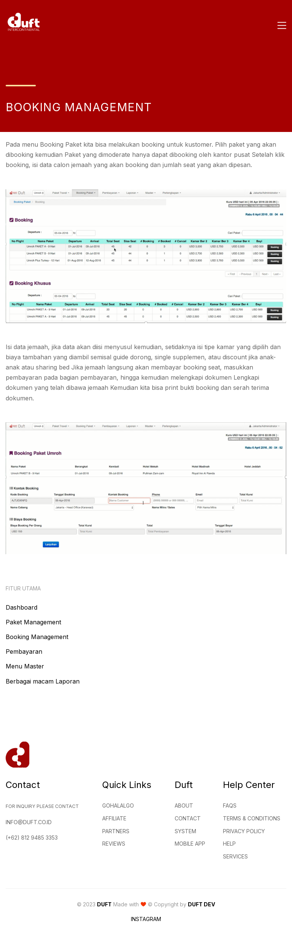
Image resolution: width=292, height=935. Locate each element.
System (185, 831)
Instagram (146, 919)
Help (229, 843)
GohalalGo (118, 805)
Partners (115, 831)
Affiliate (114, 818)
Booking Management (37, 637)
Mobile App (190, 843)
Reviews (113, 843)
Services (235, 856)
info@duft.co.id (29, 822)
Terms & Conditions (251, 818)
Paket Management (33, 622)
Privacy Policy (244, 831)
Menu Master (25, 666)
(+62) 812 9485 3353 (32, 837)
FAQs (230, 805)
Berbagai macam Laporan (43, 681)
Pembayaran (24, 651)
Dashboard (21, 607)
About (184, 805)
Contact (188, 818)
